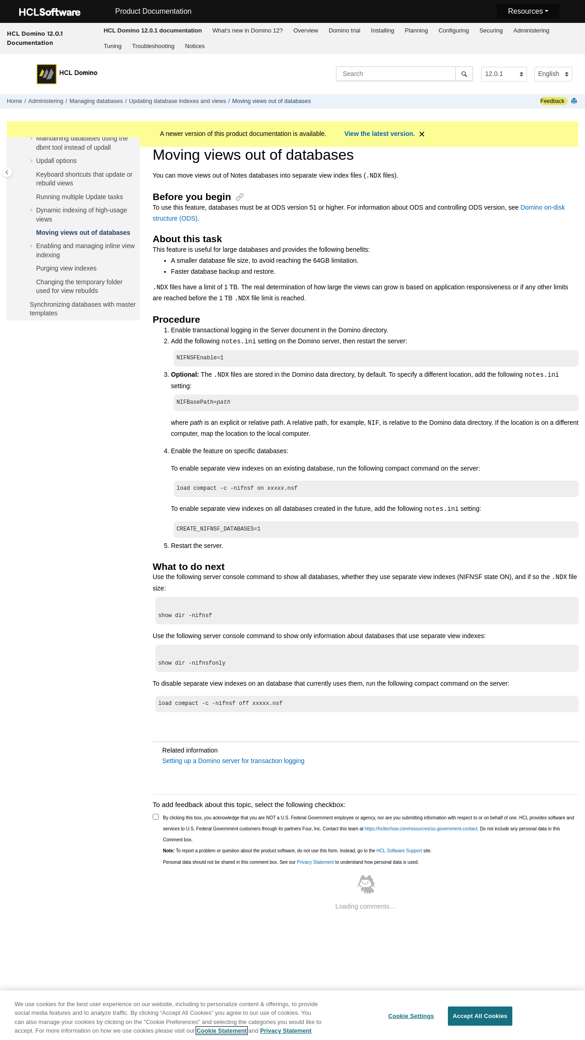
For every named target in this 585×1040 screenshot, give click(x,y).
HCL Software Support (399, 858)
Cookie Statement (222, 1032)
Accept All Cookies (480, 1017)
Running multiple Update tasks (79, 196)
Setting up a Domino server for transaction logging (233, 769)
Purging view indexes (66, 268)
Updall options (56, 160)
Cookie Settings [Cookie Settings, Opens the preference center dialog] (411, 1017)
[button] (32, 138)
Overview (305, 30)
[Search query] (404, 73)
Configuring (453, 30)
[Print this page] (575, 101)
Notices (195, 46)
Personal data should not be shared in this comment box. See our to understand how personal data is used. (291, 870)
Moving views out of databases (271, 101)
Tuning (113, 46)
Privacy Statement (315, 870)
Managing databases (96, 101)
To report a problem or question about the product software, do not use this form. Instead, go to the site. (297, 858)
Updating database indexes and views (177, 101)
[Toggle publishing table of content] (7, 172)
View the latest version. (379, 133)
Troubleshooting (153, 46)
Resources (525, 11)
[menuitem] (152, 30)
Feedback (552, 101)
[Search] (464, 73)
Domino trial (344, 30)
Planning (416, 30)
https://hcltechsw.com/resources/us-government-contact (421, 837)
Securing (491, 30)
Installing (382, 30)
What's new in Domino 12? (248, 30)
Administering (531, 30)
